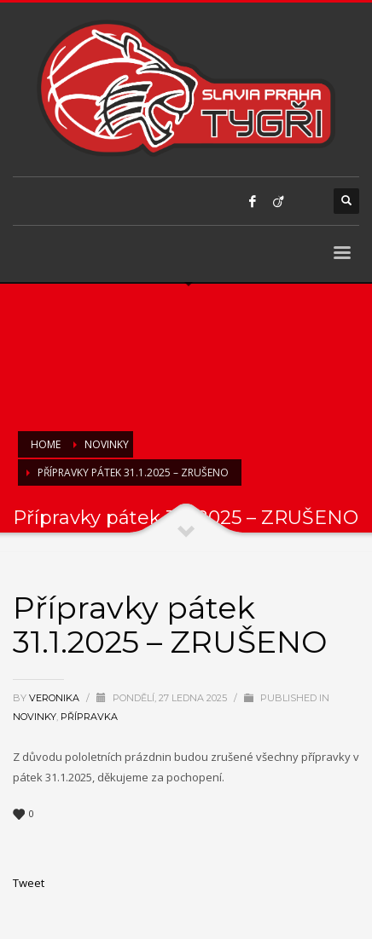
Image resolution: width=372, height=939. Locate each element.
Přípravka (89, 717)
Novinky (34, 717)
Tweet (28, 882)
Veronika (55, 698)
